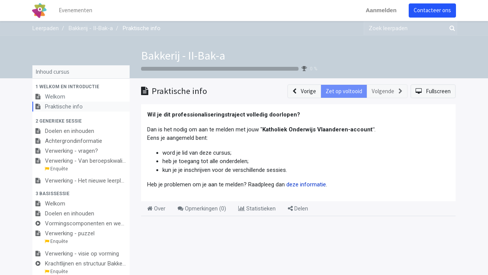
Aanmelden (380, 10)
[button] (81, 87)
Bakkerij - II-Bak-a (183, 55)
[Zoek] (451, 28)
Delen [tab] (298, 208)
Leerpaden (45, 28)
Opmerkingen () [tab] (202, 208)
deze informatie (306, 184)
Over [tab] (156, 208)
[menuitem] (76, 10)
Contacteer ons (432, 10)
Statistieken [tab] (257, 208)
